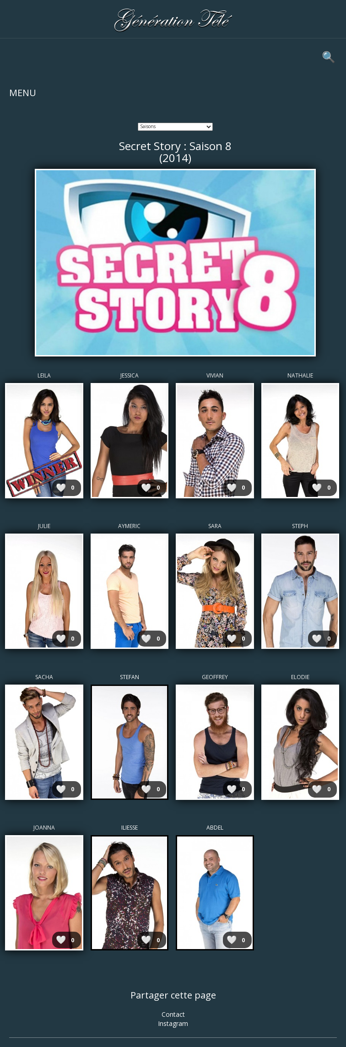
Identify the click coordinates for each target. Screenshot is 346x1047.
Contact (173, 1014)
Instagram (173, 1023)
